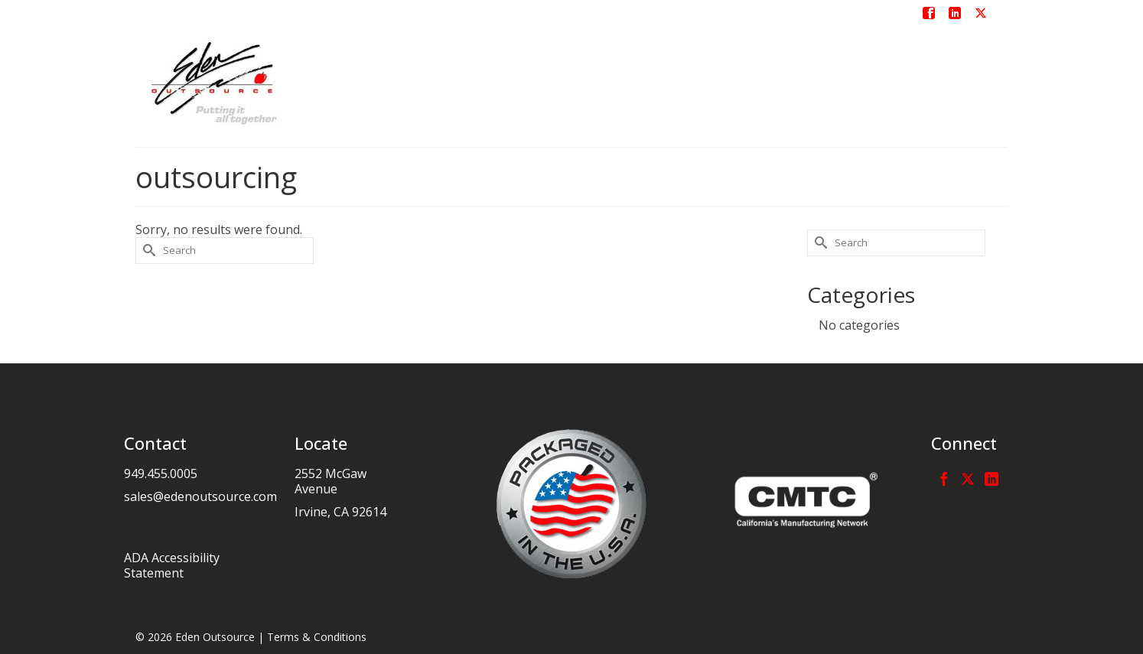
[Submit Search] (146, 250)
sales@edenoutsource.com (200, 496)
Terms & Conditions (316, 637)
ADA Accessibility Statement (172, 565)
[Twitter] (968, 478)
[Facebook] (944, 478)
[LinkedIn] (991, 478)
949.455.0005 (160, 473)
